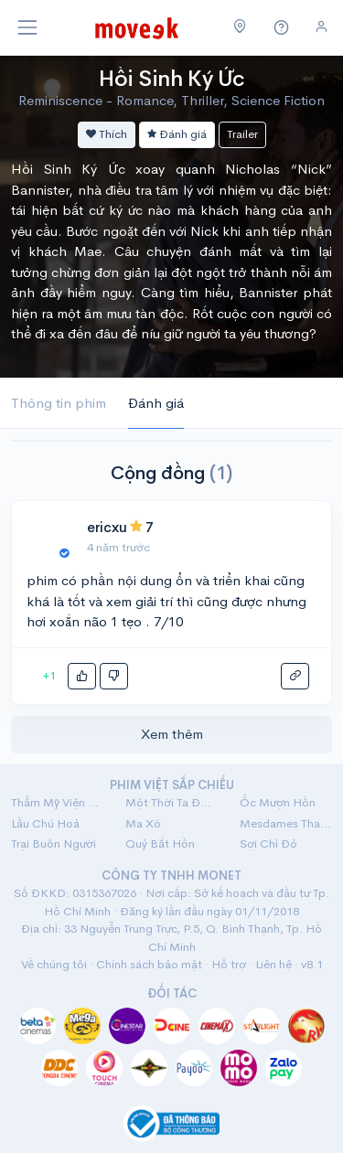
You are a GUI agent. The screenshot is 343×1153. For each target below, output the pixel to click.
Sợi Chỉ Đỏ (268, 843)
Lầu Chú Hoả (45, 823)
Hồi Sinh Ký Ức (171, 78)
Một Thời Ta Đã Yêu (171, 802)
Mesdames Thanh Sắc (286, 823)
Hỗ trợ (228, 964)
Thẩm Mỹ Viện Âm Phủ (57, 802)
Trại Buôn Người (53, 843)
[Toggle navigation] (27, 27)
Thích (106, 134)
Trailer (242, 134)
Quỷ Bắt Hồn (160, 843)
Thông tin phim (58, 402)
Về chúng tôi (54, 964)
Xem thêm (172, 733)
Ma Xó (143, 823)
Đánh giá (177, 134)
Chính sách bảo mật (149, 964)
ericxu (106, 527)
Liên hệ (273, 964)
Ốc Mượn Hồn (278, 802)
